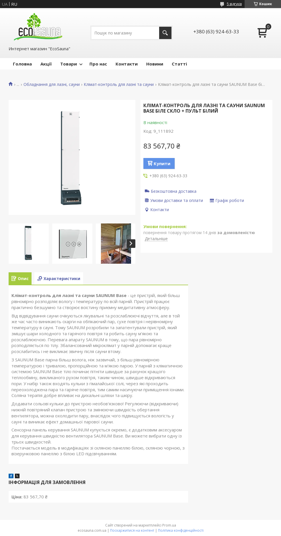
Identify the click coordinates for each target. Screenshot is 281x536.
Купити (162, 163)
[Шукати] (165, 33)
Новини (154, 64)
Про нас (98, 64)
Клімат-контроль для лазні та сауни (119, 84)
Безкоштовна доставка (173, 191)
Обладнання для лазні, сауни (52, 84)
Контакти (127, 64)
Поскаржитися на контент (132, 530)
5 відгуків (234, 3)
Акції (46, 64)
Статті (179, 64)
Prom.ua (169, 525)
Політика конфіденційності (181, 530)
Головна (22, 64)
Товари (68, 64)
